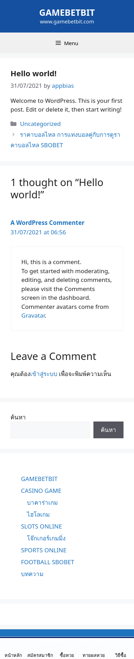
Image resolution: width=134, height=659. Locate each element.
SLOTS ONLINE (41, 526)
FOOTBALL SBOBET (47, 562)
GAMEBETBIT (67, 12)
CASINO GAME (41, 491)
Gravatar (33, 315)
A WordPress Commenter (47, 223)
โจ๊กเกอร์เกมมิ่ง (46, 538)
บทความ (32, 574)
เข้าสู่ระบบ (43, 374)
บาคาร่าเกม (42, 502)
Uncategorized (40, 124)
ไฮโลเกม (38, 514)
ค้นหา (18, 417)
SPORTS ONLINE (43, 550)
